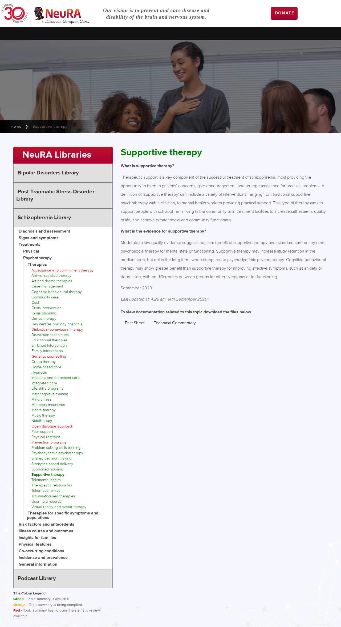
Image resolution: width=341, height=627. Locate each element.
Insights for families (37, 538)
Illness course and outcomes (46, 531)
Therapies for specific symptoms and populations (62, 515)
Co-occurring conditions (41, 551)
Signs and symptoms (39, 238)
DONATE (284, 13)
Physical (31, 251)
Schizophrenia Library (44, 217)
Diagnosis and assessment (44, 231)
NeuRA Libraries (56, 155)
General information (38, 564)
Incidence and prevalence (43, 558)
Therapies (37, 264)
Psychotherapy (37, 258)
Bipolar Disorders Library (48, 172)
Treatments (29, 244)
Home (16, 126)
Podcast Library (37, 578)
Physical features (35, 544)
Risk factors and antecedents (46, 524)
